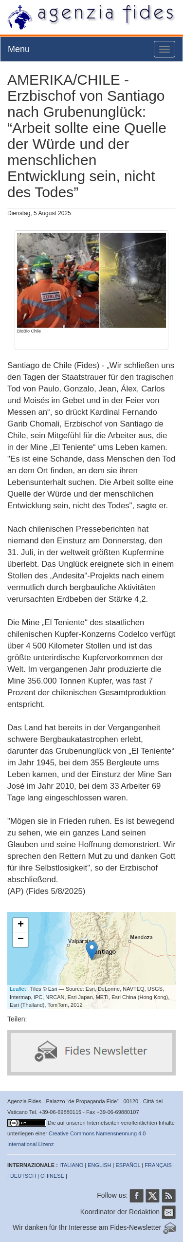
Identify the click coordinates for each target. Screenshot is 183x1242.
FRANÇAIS (158, 1165)
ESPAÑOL (128, 1165)
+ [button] (21, 925)
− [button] (21, 939)
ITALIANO (71, 1165)
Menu (19, 49)
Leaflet (18, 989)
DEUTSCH (23, 1176)
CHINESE (52, 1176)
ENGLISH (99, 1165)
